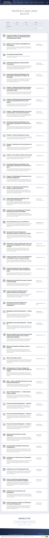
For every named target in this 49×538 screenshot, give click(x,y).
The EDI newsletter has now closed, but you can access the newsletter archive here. (25, 522)
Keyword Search (8, 26)
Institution (35, 22)
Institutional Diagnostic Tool (40, 45)
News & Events (41, 2)
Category (7, 22)
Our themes (26, 2)
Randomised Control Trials (39, 393)
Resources (36, 2)
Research (31, 2)
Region (26, 22)
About (14, 2)
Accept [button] (47, 536)
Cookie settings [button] (43, 536)
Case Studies (43, 245)
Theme (17, 22)
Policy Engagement (38, 435)
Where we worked (20, 2)
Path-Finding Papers (39, 447)
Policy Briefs (41, 7)
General (43, 88)
